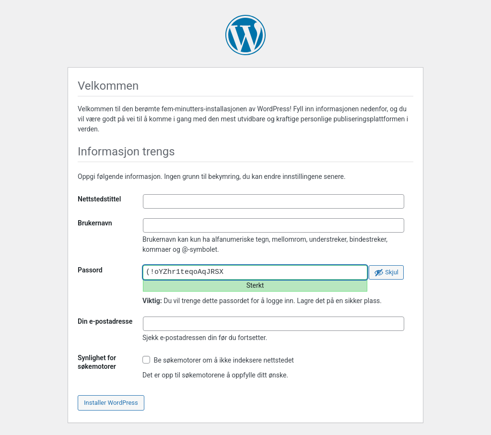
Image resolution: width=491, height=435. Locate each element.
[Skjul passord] (386, 272)
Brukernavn (95, 223)
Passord (90, 270)
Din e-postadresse (105, 321)
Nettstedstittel (99, 199)
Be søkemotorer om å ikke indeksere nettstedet (218, 360)
